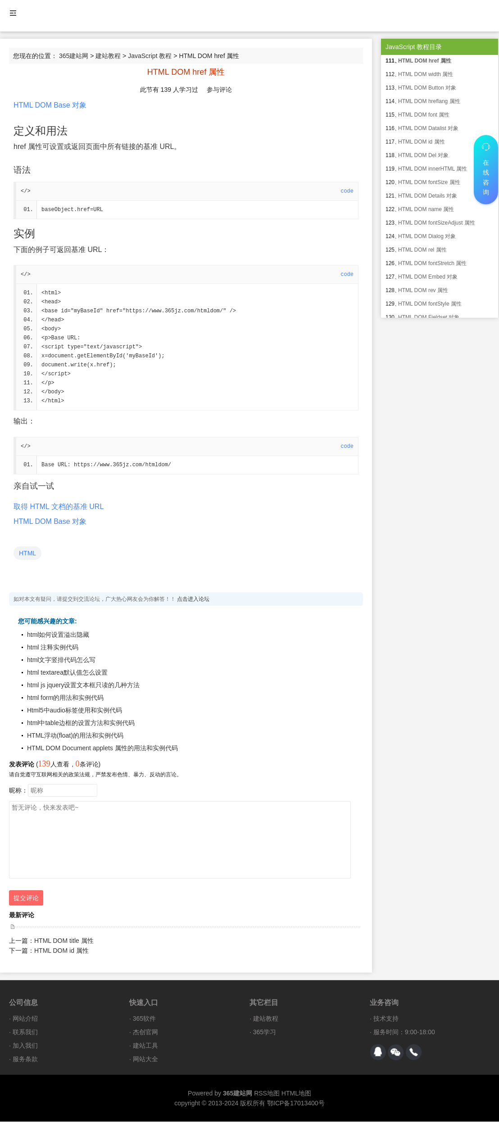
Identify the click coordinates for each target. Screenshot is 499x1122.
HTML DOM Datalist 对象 (428, 128)
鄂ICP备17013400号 (296, 1103)
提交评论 (26, 898)
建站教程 (108, 55)
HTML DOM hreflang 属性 (429, 101)
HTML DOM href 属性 (424, 61)
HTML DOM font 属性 (423, 115)
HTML (27, 553)
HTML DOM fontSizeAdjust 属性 (436, 223)
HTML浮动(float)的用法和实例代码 (75, 735)
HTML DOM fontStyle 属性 (430, 304)
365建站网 (73, 55)
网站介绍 (25, 1019)
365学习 (264, 1032)
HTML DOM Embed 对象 (428, 277)
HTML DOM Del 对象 (423, 155)
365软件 (144, 1019)
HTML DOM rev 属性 (423, 290)
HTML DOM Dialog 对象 (427, 236)
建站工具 (145, 1046)
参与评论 (219, 89)
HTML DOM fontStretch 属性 (432, 263)
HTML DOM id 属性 (61, 951)
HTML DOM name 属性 (426, 209)
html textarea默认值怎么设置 (67, 672)
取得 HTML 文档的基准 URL (59, 507)
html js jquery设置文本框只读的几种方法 (83, 685)
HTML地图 (296, 1093)
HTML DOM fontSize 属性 (429, 182)
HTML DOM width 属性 (425, 74)
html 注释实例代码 (52, 647)
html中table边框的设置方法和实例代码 (81, 723)
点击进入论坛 (193, 599)
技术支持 (386, 1019)
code (347, 191)
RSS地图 (267, 1093)
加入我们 (25, 1046)
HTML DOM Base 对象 (50, 105)
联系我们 (25, 1032)
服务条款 (25, 1059)
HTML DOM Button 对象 (427, 88)
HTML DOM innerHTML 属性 (432, 169)
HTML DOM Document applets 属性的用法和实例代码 (102, 748)
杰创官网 (145, 1032)
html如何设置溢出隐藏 (58, 635)
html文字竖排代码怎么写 (61, 660)
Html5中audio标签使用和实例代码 (74, 710)
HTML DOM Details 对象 (427, 196)
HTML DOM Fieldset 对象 (428, 317)
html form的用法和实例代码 (65, 698)
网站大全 (145, 1059)
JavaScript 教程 (150, 55)
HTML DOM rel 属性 (422, 250)
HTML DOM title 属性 (64, 941)
